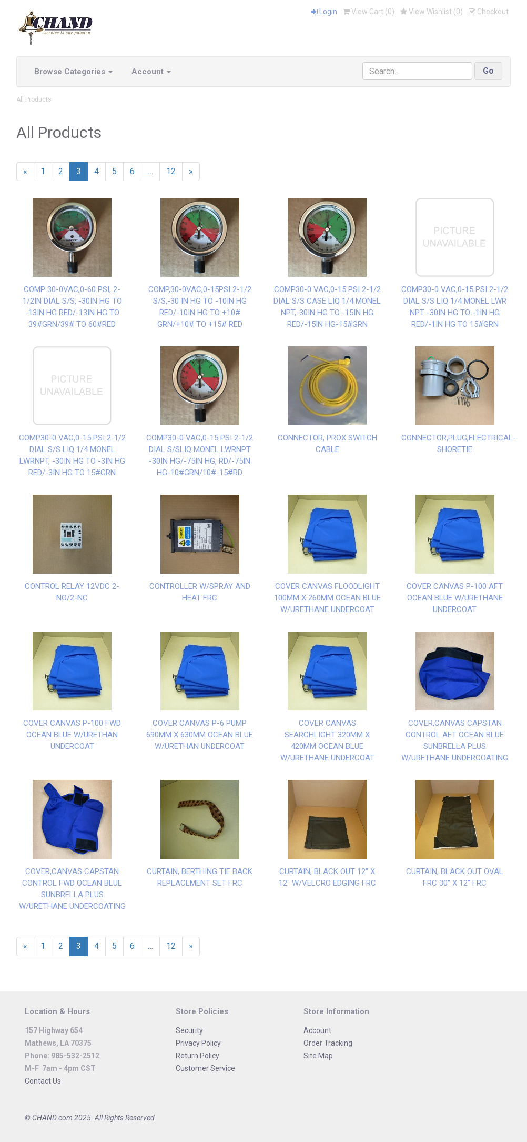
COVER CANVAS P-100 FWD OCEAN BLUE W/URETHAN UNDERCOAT (72, 734)
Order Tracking (327, 1043)
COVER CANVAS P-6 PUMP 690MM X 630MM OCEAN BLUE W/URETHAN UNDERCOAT (199, 734)
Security (189, 1030)
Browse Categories (73, 71)
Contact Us (43, 1081)
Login (324, 11)
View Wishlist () (431, 11)
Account (151, 71)
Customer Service (205, 1068)
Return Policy (197, 1055)
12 (171, 171)
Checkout (489, 11)
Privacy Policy (198, 1043)
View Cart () (368, 11)
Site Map (318, 1055)
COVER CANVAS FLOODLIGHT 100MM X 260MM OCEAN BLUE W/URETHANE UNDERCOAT (327, 598)
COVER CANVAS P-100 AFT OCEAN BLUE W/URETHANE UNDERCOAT (455, 598)
